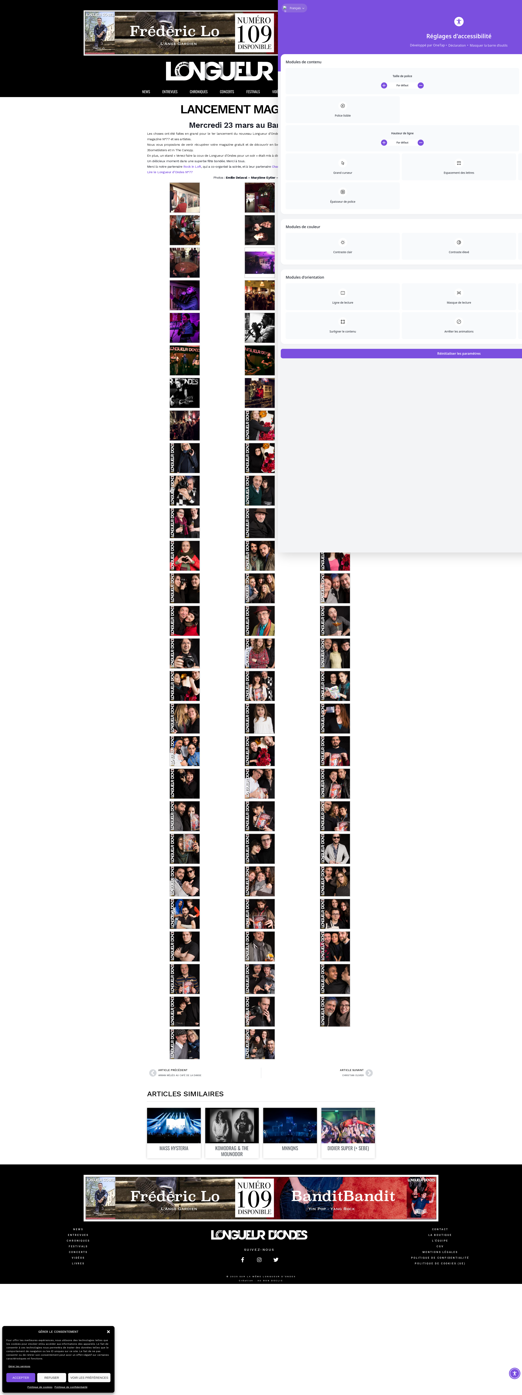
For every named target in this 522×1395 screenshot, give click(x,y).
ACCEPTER (20, 1377)
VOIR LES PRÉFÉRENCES (89, 1377)
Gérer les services (19, 1366)
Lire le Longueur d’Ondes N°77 (170, 173)
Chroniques (199, 93)
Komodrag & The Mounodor (232, 1152)
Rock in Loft (191, 168)
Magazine (325, 93)
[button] (108, 1332)
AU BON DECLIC (270, 1282)
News (146, 93)
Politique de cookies (39, 1387)
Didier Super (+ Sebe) (348, 1149)
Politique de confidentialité (71, 1387)
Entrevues (170, 93)
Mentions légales (440, 1253)
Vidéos (277, 93)
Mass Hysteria (173, 1149)
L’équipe (440, 1242)
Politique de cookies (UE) (440, 1265)
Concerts (227, 93)
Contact (440, 1230)
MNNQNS (290, 1149)
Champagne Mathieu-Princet (293, 168)
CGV (440, 1247)
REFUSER (51, 1377)
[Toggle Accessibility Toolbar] (514, 1373)
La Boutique (359, 93)
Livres (298, 93)
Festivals (253, 93)
